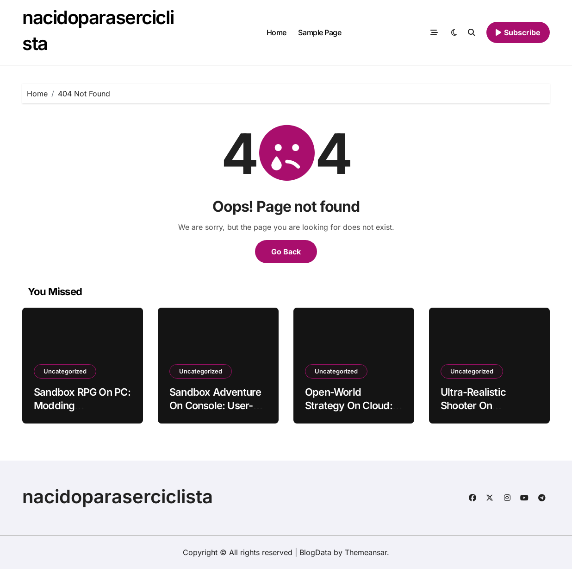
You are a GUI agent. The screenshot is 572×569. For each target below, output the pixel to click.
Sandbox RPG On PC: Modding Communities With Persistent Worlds (82, 412)
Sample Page (319, 32)
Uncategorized (65, 371)
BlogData (315, 552)
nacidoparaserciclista (117, 496)
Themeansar (366, 552)
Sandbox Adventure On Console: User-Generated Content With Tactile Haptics (215, 412)
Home (276, 32)
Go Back (286, 251)
